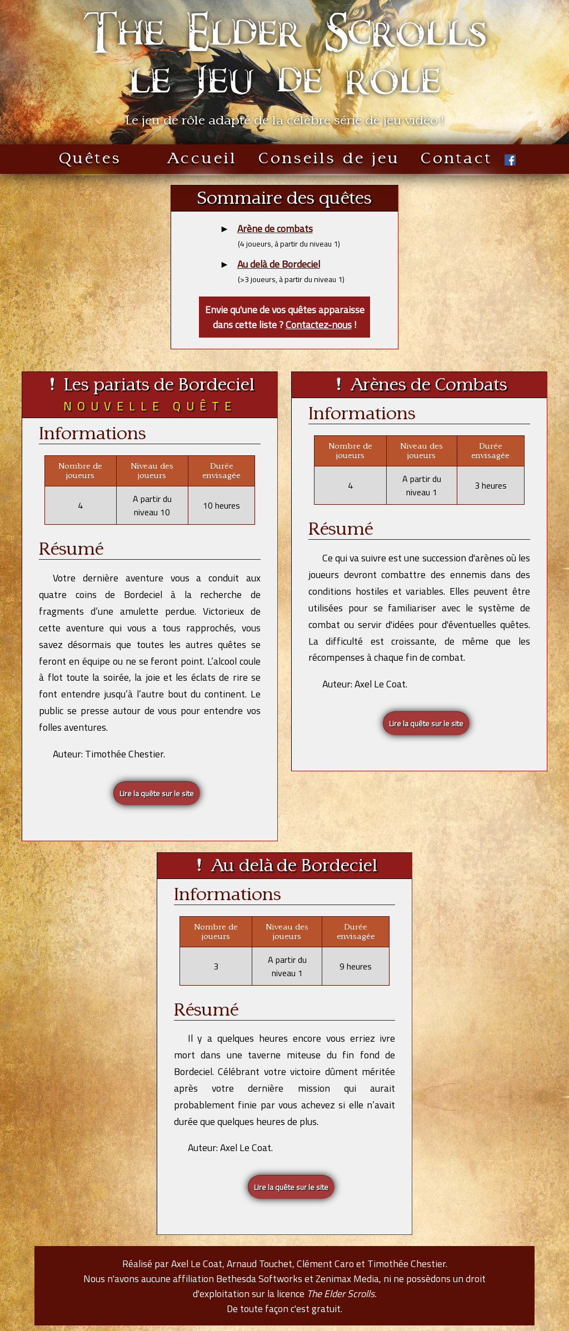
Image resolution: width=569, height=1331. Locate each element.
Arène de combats (275, 228)
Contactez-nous (319, 324)
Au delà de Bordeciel (278, 264)
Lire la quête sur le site (156, 793)
